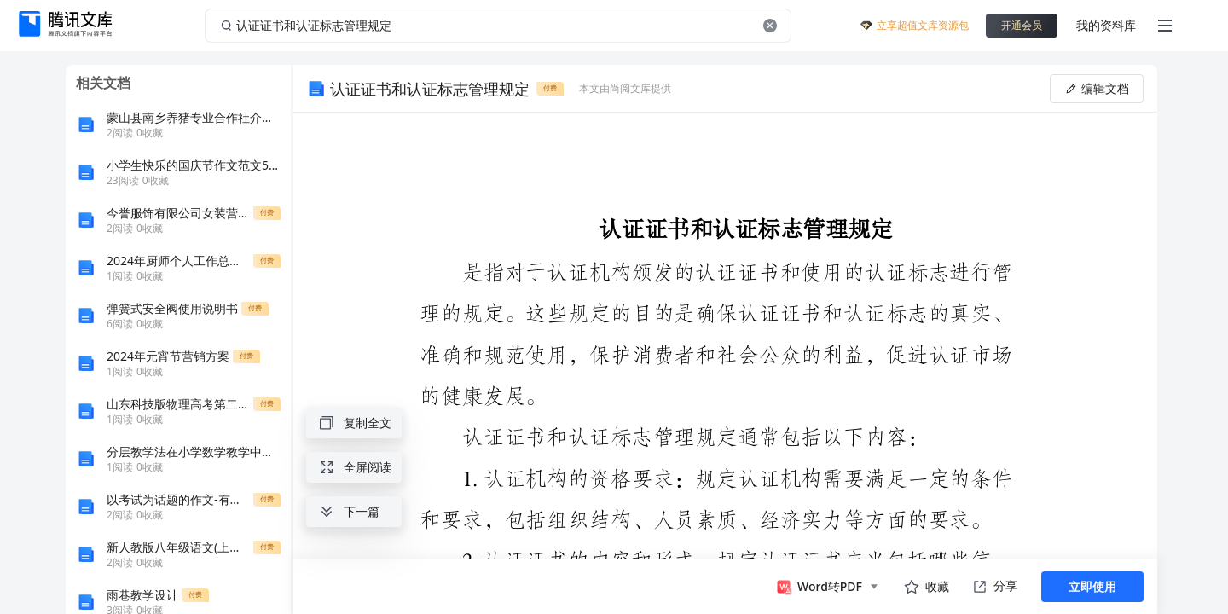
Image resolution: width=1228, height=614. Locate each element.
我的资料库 (1106, 25)
